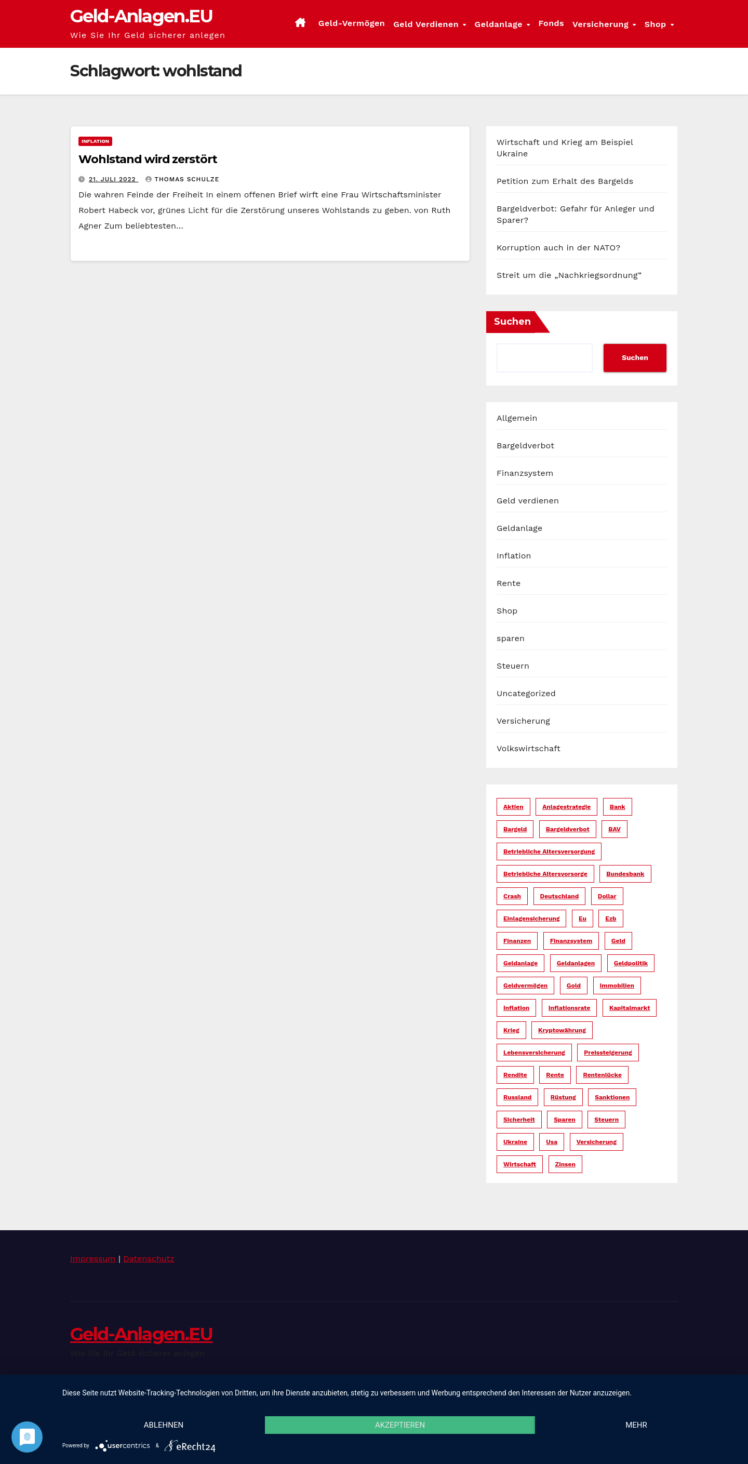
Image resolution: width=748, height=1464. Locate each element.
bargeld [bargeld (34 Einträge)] (515, 829)
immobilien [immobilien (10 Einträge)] (617, 985)
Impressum (92, 1258)
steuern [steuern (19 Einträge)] (606, 1119)
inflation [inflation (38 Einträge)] (516, 1008)
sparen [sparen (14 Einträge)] (565, 1119)
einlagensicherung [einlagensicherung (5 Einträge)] (531, 918)
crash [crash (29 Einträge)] (512, 896)
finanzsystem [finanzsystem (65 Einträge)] (571, 940)
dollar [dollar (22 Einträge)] (607, 896)
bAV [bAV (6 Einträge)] (614, 829)
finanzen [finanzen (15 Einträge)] (517, 940)
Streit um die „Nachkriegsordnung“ (569, 275)
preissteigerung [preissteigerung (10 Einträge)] (608, 1052)
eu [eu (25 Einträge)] (582, 918)
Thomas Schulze (182, 179)
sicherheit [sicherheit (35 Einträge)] (519, 1119)
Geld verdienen (427, 24)
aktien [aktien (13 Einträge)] (513, 806)
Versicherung (602, 24)
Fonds (551, 23)
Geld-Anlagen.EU (141, 16)
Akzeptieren (400, 1425)
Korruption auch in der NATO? (558, 247)
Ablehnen (163, 1425)
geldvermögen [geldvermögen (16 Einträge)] (525, 985)
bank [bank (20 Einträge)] (617, 806)
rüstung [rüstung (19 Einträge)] (563, 1097)
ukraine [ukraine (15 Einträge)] (515, 1142)
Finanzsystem (525, 473)
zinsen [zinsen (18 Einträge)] (565, 1164)
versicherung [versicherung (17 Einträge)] (597, 1142)
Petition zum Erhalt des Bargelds (565, 181)
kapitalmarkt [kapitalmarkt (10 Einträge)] (629, 1008)
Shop (657, 24)
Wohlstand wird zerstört (147, 159)
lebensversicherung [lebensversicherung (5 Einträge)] (534, 1052)
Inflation (95, 141)
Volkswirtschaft (528, 748)
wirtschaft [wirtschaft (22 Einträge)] (519, 1164)
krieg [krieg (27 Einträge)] (511, 1030)
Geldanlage (500, 24)
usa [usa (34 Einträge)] (551, 1142)
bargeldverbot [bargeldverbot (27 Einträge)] (568, 829)
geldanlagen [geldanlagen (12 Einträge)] (576, 963)
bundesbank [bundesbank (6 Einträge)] (625, 873)
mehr (636, 1425)
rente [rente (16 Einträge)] (555, 1075)
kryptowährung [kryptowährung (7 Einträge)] (562, 1030)
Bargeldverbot (525, 445)
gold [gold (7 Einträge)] (574, 985)
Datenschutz (149, 1258)
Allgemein (517, 418)
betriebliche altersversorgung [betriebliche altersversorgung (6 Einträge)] (549, 851)
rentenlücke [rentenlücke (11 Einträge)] (602, 1075)
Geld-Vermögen (351, 23)
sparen (511, 638)
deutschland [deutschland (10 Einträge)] (559, 896)
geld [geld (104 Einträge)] (618, 940)
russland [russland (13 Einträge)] (517, 1097)
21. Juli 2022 (114, 179)
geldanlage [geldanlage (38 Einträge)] (520, 963)
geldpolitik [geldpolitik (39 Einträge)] (631, 963)
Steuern (513, 666)
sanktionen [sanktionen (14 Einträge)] (612, 1097)
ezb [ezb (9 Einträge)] (610, 918)
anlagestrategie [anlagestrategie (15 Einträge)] (566, 806)
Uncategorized (526, 693)
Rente (508, 583)
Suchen (512, 321)
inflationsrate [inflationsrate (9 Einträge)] (570, 1008)
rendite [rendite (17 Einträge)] (515, 1075)
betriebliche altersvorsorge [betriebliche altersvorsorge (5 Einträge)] (545, 873)
